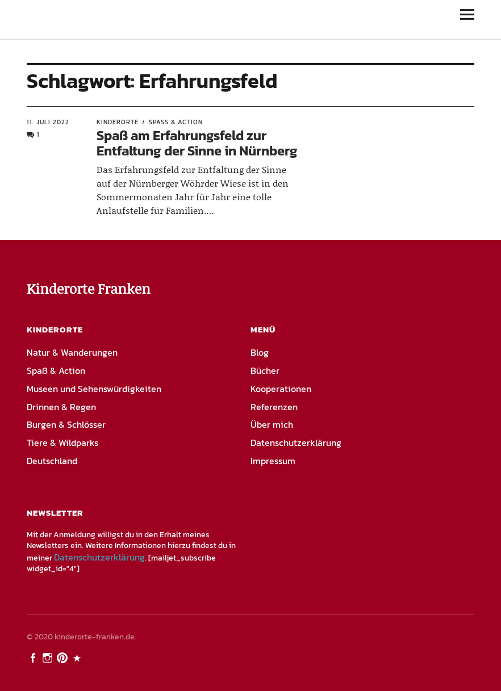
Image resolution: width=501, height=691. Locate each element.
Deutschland (52, 460)
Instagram (48, 656)
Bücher (264, 370)
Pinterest (63, 656)
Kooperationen (280, 388)
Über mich (271, 424)
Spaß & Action (176, 122)
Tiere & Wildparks (62, 442)
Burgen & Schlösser (66, 424)
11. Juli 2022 (48, 122)
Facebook (34, 656)
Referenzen (274, 407)
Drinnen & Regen (61, 407)
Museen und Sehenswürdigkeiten (94, 388)
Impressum (272, 460)
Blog (259, 352)
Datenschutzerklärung (295, 442)
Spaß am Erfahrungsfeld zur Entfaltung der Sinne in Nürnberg (197, 142)
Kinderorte (118, 122)
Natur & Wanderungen (72, 352)
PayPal (78, 656)
